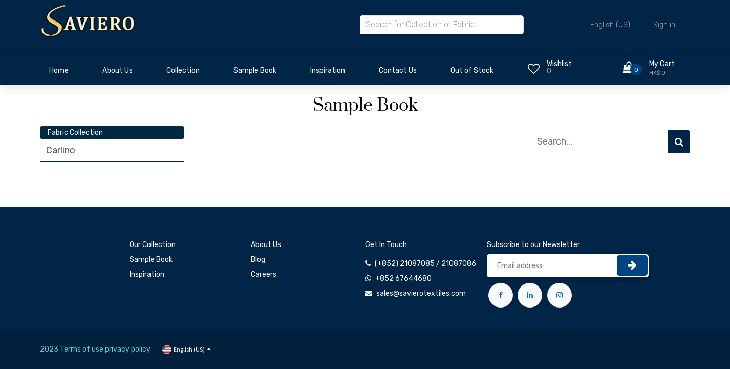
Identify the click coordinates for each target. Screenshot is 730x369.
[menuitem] (59, 73)
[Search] (679, 141)
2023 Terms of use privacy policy (95, 349)
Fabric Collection (75, 132)
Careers (263, 274)
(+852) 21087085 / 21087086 (425, 263)
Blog (258, 259)
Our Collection (153, 244)
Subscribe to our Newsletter (533, 244)
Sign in (664, 24)
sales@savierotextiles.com (421, 293)
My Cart (662, 63)
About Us (266, 244)
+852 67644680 (403, 278)
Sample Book (151, 259)
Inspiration (147, 274)
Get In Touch (386, 244)
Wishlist (559, 63)
